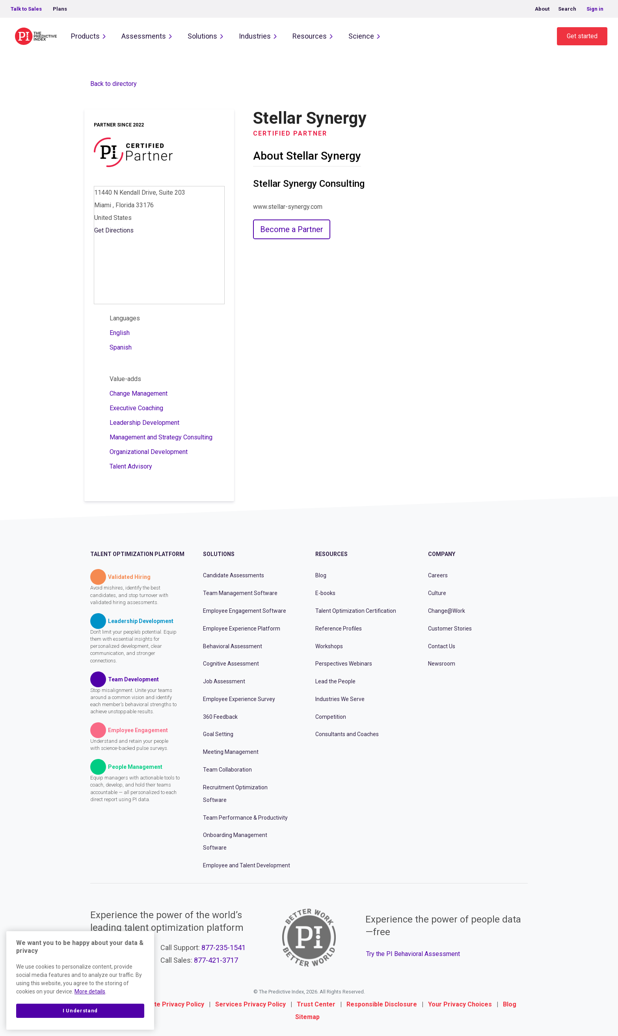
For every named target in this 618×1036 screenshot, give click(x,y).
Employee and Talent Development (246, 865)
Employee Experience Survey (239, 699)
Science (361, 36)
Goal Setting (218, 734)
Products (85, 36)
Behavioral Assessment (232, 646)
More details (89, 991)
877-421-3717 (216, 960)
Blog (320, 575)
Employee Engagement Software (244, 611)
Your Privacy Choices (460, 1004)
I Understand (80, 1011)
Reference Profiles (338, 628)
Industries (255, 36)
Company (441, 554)
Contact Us (441, 646)
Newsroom (441, 663)
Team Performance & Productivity (245, 818)
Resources (309, 36)
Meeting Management (231, 752)
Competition (330, 717)
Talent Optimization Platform (137, 554)
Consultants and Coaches (347, 734)
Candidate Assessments (233, 575)
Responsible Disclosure (381, 1004)
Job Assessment (224, 681)
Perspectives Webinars (343, 663)
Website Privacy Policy (170, 1004)
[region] (80, 980)
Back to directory (113, 83)
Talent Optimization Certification (355, 611)
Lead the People (335, 681)
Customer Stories (450, 628)
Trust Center (316, 1004)
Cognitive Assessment (231, 663)
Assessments (143, 36)
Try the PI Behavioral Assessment (413, 954)
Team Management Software (240, 593)
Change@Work (446, 611)
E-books (325, 593)
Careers (438, 575)
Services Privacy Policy (250, 1004)
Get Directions (114, 230)
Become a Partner (291, 229)
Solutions (202, 36)
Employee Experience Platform (241, 628)
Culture (437, 593)
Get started (582, 36)
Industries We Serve (340, 699)
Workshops (329, 646)
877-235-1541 (223, 947)
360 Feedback (220, 717)
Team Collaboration (227, 769)
